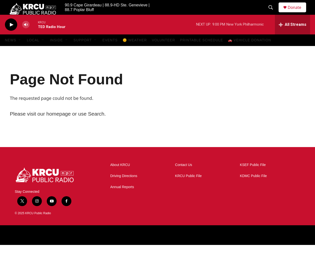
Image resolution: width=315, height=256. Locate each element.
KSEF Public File (253, 176)
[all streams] (292, 35)
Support (83, 51)
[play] (11, 36)
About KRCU (120, 176)
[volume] (26, 35)
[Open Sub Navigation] (20, 51)
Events (110, 51)
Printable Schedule (201, 51)
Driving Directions (123, 187)
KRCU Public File (188, 187)
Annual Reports (122, 198)
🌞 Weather (135, 51)
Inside (56, 51)
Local (33, 51)
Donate (297, 12)
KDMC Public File (253, 187)
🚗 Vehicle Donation (249, 51)
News (10, 51)
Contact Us (183, 176)
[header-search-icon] (273, 13)
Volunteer (163, 51)
